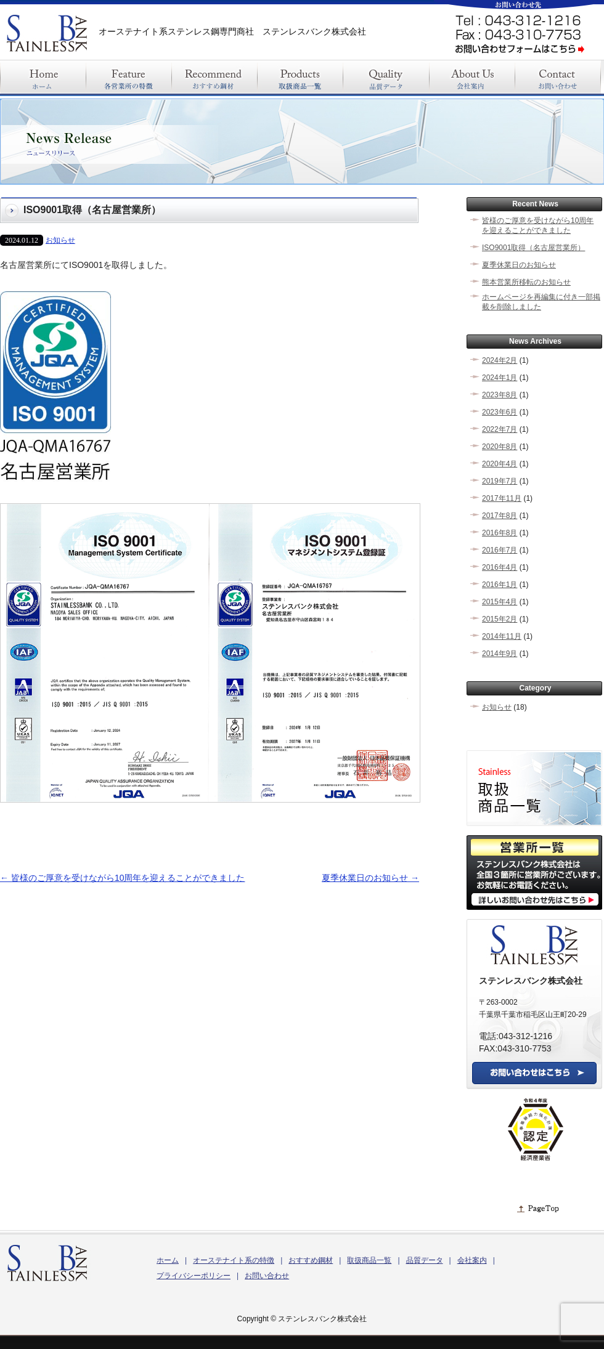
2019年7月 (499, 481)
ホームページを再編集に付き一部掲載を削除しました (541, 302)
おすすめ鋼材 (310, 1260)
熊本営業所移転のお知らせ (526, 282)
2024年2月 (499, 360)
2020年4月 (499, 464)
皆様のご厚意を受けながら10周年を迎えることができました (122, 878)
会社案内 (472, 1260)
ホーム (168, 1260)
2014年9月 (499, 653)
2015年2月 (499, 619)
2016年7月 (499, 550)
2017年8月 (499, 515)
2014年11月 (501, 636)
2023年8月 (499, 395)
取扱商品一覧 (369, 1260)
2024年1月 (499, 377)
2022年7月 (499, 429)
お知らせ (60, 240)
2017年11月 (501, 498)
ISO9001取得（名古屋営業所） (533, 247)
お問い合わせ (267, 1275)
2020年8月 (499, 446)
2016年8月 (499, 533)
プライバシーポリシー (194, 1275)
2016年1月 (499, 584)
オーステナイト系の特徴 (233, 1260)
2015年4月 (499, 602)
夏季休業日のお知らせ (370, 878)
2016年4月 (499, 567)
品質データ (424, 1260)
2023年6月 (499, 412)
